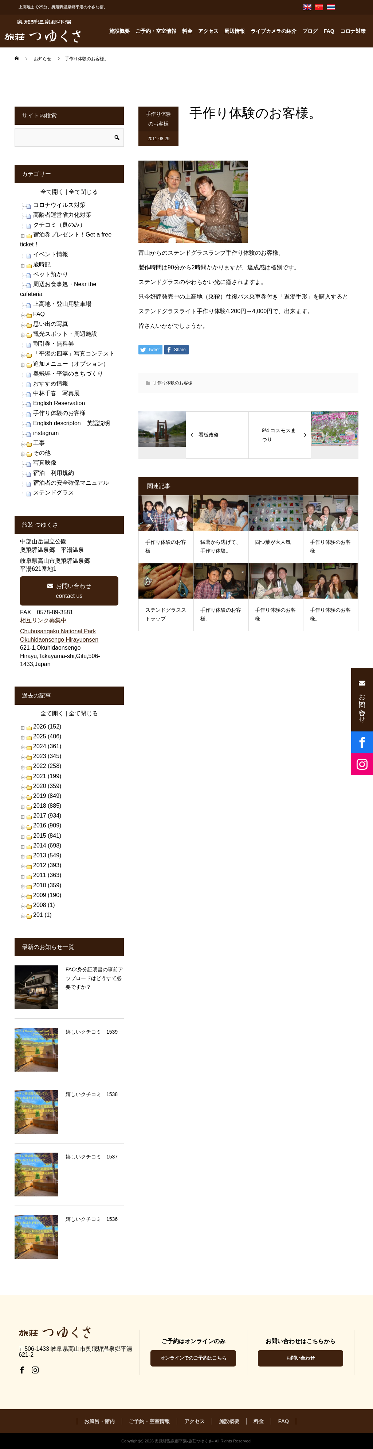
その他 (42, 453)
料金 (187, 31)
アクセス (208, 31)
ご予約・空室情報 (156, 31)
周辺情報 (234, 31)
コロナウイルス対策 (59, 205)
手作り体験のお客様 (158, 119)
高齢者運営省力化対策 (62, 215)
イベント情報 (50, 254)
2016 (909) (47, 825)
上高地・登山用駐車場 (62, 304)
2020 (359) (47, 786)
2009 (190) (47, 895)
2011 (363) (47, 875)
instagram (46, 433)
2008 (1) (44, 905)
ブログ (310, 31)
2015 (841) (47, 836)
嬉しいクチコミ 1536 (92, 1219)
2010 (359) (47, 885)
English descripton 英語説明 (71, 423)
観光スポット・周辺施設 (65, 334)
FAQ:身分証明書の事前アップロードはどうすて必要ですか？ (94, 978)
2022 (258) (47, 766)
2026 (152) (47, 726)
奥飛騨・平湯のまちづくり (68, 373)
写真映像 (44, 463)
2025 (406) (47, 736)
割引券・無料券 (53, 344)
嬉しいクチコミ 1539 (92, 1032)
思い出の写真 (50, 324)
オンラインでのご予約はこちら (193, 1358)
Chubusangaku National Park (58, 631)
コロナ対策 (353, 31)
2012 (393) (47, 865)
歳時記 (42, 264)
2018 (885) (47, 806)
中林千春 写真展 (56, 393)
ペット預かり (50, 274)
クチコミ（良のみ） (59, 225)
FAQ (328, 31)
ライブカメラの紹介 (274, 31)
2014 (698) (47, 845)
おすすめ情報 (50, 383)
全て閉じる (83, 192)
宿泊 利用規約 (53, 473)
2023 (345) (47, 756)
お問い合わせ (300, 1358)
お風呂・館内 (99, 1421)
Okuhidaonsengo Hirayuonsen (59, 640)
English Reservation (59, 403)
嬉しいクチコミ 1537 (92, 1157)
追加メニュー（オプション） (71, 364)
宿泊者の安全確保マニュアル (71, 483)
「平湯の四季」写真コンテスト (74, 353)
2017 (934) (47, 815)
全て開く (52, 192)
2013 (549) (47, 855)
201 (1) (42, 915)
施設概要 (119, 31)
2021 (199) (47, 776)
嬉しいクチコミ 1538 (92, 1094)
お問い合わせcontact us (69, 591)
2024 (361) (47, 746)
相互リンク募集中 (43, 620)
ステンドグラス (53, 492)
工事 (39, 443)
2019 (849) (47, 796)
